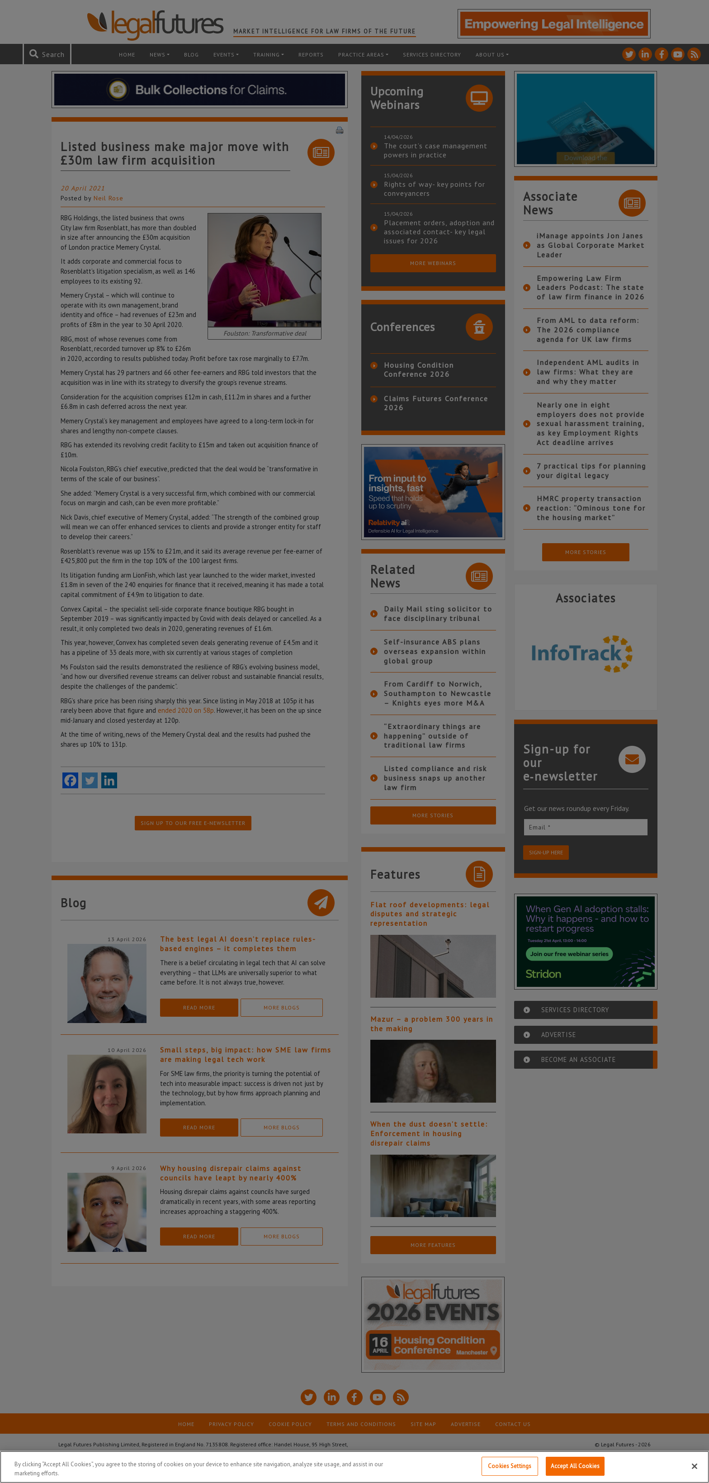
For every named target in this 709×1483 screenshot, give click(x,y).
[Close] (694, 1466)
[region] (354, 1467)
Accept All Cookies (575, 1466)
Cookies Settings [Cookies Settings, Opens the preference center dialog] (509, 1466)
